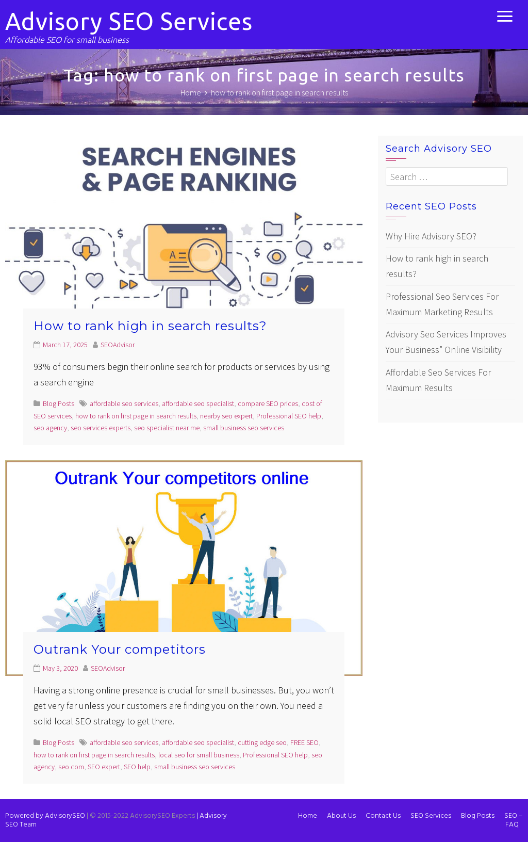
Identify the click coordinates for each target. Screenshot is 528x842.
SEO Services (430, 816)
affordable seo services (124, 403)
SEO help (137, 766)
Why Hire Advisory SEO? (431, 236)
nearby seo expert (226, 415)
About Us (341, 816)
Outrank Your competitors (120, 649)
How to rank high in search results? (150, 325)
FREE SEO (304, 742)
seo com (71, 766)
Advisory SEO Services (129, 21)
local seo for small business (198, 754)
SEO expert (104, 766)
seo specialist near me (167, 427)
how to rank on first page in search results (135, 415)
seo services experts (100, 427)
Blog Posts (58, 403)
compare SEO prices (268, 403)
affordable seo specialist (198, 403)
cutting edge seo (262, 742)
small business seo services (243, 427)
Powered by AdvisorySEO (45, 816)
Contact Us (383, 816)
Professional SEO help (288, 415)
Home (307, 816)
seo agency (50, 427)
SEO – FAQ (513, 820)
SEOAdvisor (118, 344)
